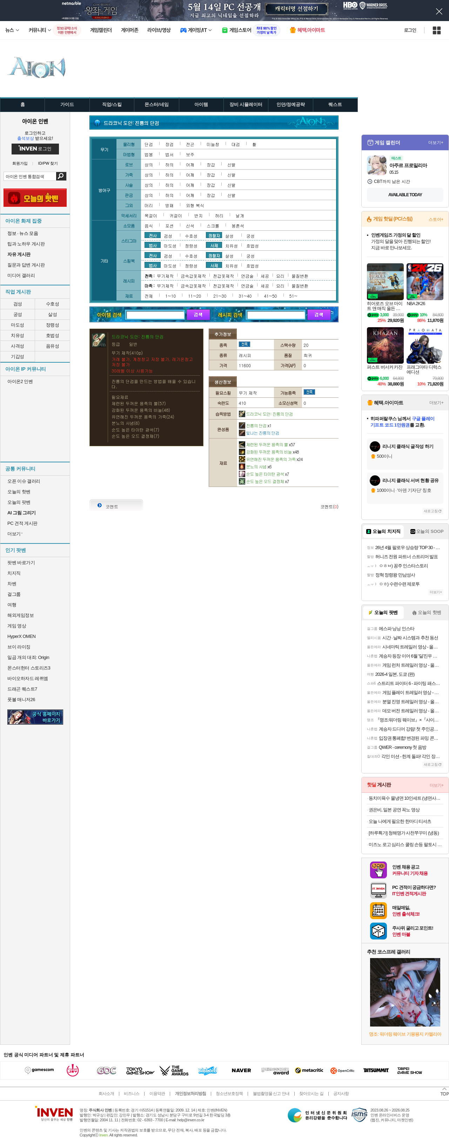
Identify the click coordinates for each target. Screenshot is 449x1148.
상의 (149, 164)
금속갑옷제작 (193, 276)
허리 (219, 215)
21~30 (219, 296)
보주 (190, 154)
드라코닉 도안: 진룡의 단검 (266, 414)
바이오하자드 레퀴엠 (27, 678)
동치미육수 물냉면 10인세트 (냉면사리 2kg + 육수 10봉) (406, 798)
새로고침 (431, 511)
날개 (240, 215)
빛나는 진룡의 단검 (259, 433)
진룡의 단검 (255, 425)
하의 (169, 164)
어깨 (190, 164)
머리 (149, 205)
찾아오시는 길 (311, 1093)
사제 (214, 245)
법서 (169, 154)
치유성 (17, 335)
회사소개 (106, 1093)
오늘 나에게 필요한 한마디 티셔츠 (400, 821)
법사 (152, 245)
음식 (149, 226)
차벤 (11, 583)
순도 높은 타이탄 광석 (264, 474)
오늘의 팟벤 (19, 502)
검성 (17, 303)
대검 (236, 144)
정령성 (52, 325)
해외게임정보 (20, 615)
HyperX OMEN (21, 636)
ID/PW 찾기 (48, 163)
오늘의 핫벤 (19, 491)
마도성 (17, 325)
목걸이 (151, 215)
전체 (149, 296)
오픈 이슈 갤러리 (23, 481)
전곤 (190, 144)
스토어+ (436, 219)
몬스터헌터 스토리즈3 (28, 668)
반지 (198, 215)
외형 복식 (195, 205)
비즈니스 (131, 1093)
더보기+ (435, 142)
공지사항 (341, 1093)
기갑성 (17, 356)
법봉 (149, 154)
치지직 (14, 573)
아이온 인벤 (35, 121)
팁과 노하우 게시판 (26, 244)
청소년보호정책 (229, 1093)
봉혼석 (238, 226)
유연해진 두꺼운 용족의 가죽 (271, 459)
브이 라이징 (19, 647)
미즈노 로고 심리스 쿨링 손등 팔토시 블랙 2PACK (406, 844)
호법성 (52, 335)
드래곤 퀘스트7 (22, 689)
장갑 (211, 164)
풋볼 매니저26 (21, 699)
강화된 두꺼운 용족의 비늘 (269, 452)
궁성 (17, 314)
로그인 (410, 30)
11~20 (194, 296)
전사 (152, 235)
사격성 (17, 346)
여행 (11, 604)
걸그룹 (14, 594)
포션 (169, 226)
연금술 (247, 276)
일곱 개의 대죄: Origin (28, 657)
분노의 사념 (255, 466)
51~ (293, 296)
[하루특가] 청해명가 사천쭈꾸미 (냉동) (404, 833)
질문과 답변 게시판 (26, 265)
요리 (280, 276)
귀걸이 (175, 215)
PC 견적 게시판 (22, 523)
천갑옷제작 (223, 276)
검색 (61, 176)
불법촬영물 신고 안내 (271, 1093)
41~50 (270, 296)
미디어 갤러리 (21, 275)
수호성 (52, 303)
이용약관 (157, 1093)
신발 (231, 164)
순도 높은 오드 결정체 (264, 481)
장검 (169, 144)
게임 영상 (16, 626)
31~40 (245, 296)
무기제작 (165, 276)
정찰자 (214, 235)
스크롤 (213, 226)
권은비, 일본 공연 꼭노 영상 (394, 809)
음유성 (52, 346)
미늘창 (213, 144)
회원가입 (20, 163)
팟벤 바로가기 (21, 562)
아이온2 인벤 (20, 381)
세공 (265, 276)
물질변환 (299, 276)
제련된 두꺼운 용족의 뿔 (267, 444)
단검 (149, 144)
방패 (169, 205)
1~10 (170, 296)
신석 (190, 226)
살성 (52, 314)
